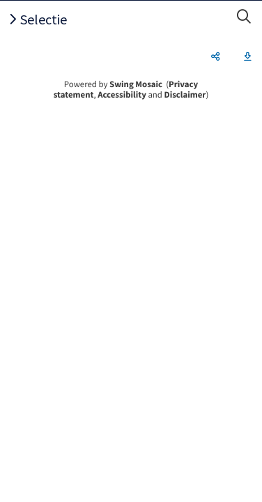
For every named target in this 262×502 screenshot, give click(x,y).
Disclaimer (185, 94)
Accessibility (122, 94)
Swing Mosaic (135, 84)
